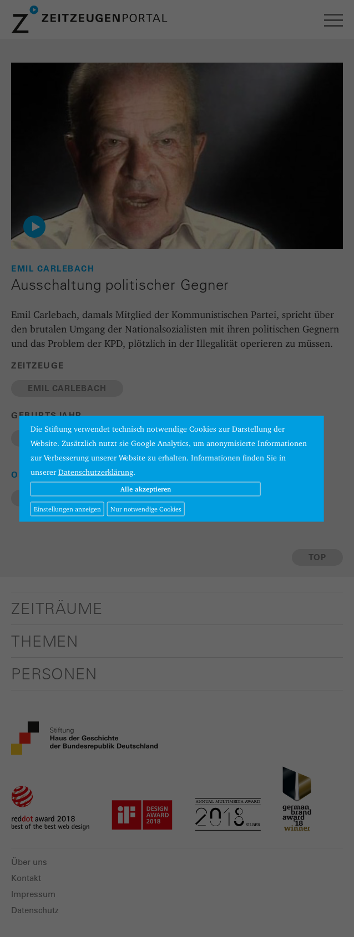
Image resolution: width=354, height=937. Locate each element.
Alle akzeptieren (145, 488)
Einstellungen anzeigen (67, 508)
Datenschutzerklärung (95, 471)
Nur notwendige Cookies (145, 508)
